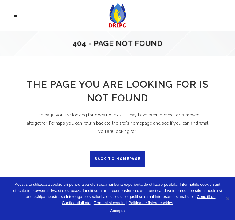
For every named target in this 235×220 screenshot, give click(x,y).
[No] (227, 199)
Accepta (117, 210)
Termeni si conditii (109, 202)
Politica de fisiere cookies (151, 202)
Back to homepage (118, 159)
